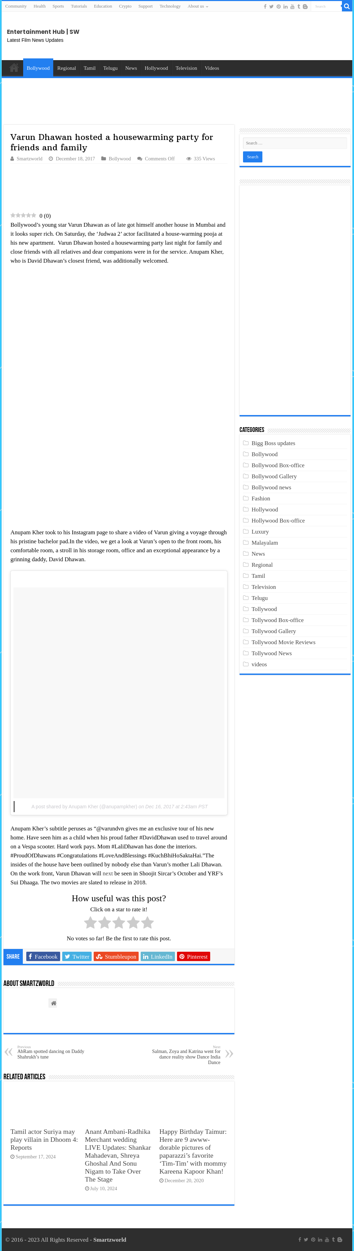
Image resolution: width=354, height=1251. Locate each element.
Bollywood (38, 68)
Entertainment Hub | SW (43, 32)
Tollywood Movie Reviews (284, 642)
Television (186, 68)
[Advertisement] (291, 36)
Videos (212, 68)
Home (14, 67)
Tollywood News (272, 653)
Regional (66, 68)
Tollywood (264, 609)
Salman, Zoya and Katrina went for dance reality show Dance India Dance (185, 1055)
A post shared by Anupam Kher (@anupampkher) (84, 806)
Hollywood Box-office (278, 520)
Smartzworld (30, 158)
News (131, 68)
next (108, 873)
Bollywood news (271, 487)
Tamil (90, 68)
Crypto (125, 6)
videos (259, 664)
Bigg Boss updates (274, 443)
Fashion (261, 498)
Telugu (110, 68)
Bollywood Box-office (278, 465)
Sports (58, 6)
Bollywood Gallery (274, 476)
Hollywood (156, 68)
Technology (170, 6)
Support (145, 6)
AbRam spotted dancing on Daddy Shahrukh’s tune (52, 1052)
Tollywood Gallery (274, 631)
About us (196, 6)
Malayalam (265, 542)
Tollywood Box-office (278, 620)
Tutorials (79, 6)
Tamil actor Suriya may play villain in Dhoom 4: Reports (44, 1139)
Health (40, 6)
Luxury (260, 531)
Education (103, 6)
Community (16, 6)
